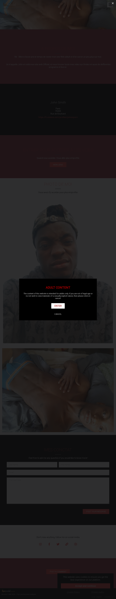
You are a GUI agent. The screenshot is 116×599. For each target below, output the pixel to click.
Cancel (58, 314)
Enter (58, 305)
